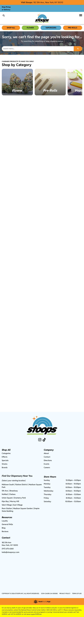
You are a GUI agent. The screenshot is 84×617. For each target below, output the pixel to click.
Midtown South (8, 484)
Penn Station (7, 508)
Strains (4, 464)
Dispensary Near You (21, 475)
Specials (5, 460)
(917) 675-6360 (8, 549)
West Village (7, 505)
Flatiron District (21, 484)
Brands (4, 467)
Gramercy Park (20, 498)
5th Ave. (5, 491)
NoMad (5, 494)
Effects (4, 457)
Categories (6, 453)
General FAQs (7, 524)
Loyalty (5, 521)
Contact (47, 457)
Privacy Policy (64, 593)
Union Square (7, 498)
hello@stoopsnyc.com (10, 552)
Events (46, 464)
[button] (3, 15)
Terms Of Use (77, 593)
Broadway (14, 491)
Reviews (5, 531)
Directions (48, 460)
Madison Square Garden (23, 508)
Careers (47, 467)
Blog (3, 528)
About (46, 453)
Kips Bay (5, 501)
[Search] (78, 48)
